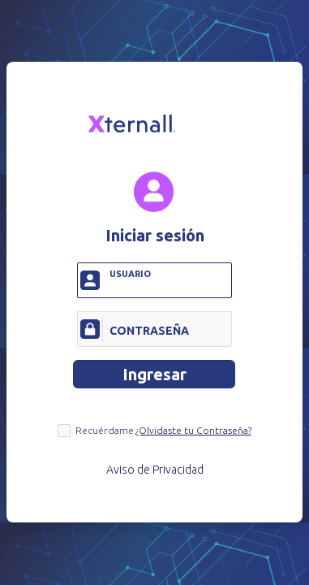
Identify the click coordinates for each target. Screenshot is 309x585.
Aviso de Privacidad (155, 470)
